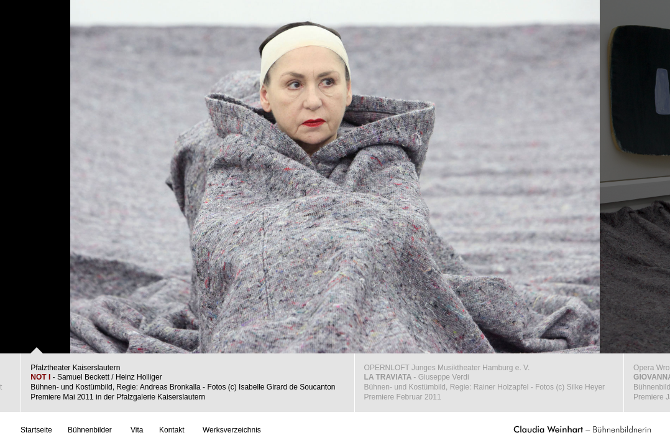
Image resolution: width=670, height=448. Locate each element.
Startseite (36, 430)
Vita (137, 430)
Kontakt (172, 430)
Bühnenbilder (90, 430)
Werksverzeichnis (232, 430)
